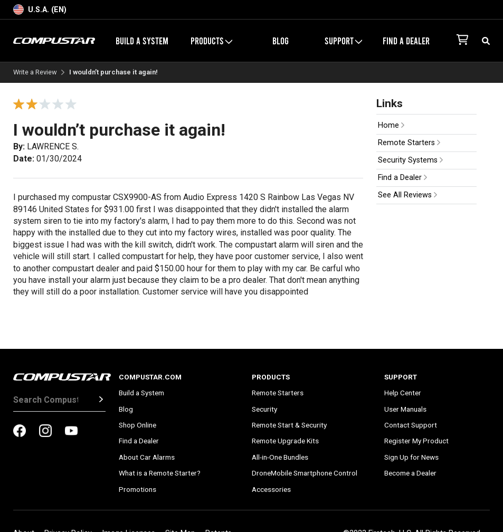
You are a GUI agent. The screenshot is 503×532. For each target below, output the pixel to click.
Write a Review (35, 72)
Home (391, 125)
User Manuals (405, 409)
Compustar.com (150, 377)
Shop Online (137, 425)
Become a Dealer (410, 473)
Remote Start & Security (289, 425)
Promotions (137, 489)
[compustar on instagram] (45, 431)
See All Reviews (407, 195)
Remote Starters (409, 142)
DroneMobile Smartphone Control (304, 473)
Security (264, 409)
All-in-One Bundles (280, 457)
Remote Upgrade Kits (285, 440)
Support (343, 40)
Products (211, 40)
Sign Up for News (411, 457)
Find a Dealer (406, 40)
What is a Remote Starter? (160, 473)
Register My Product (416, 440)
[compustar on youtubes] (71, 431)
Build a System (142, 40)
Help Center (402, 392)
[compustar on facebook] (19, 431)
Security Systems (410, 160)
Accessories (271, 489)
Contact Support (410, 425)
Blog (280, 40)
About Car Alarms (147, 457)
